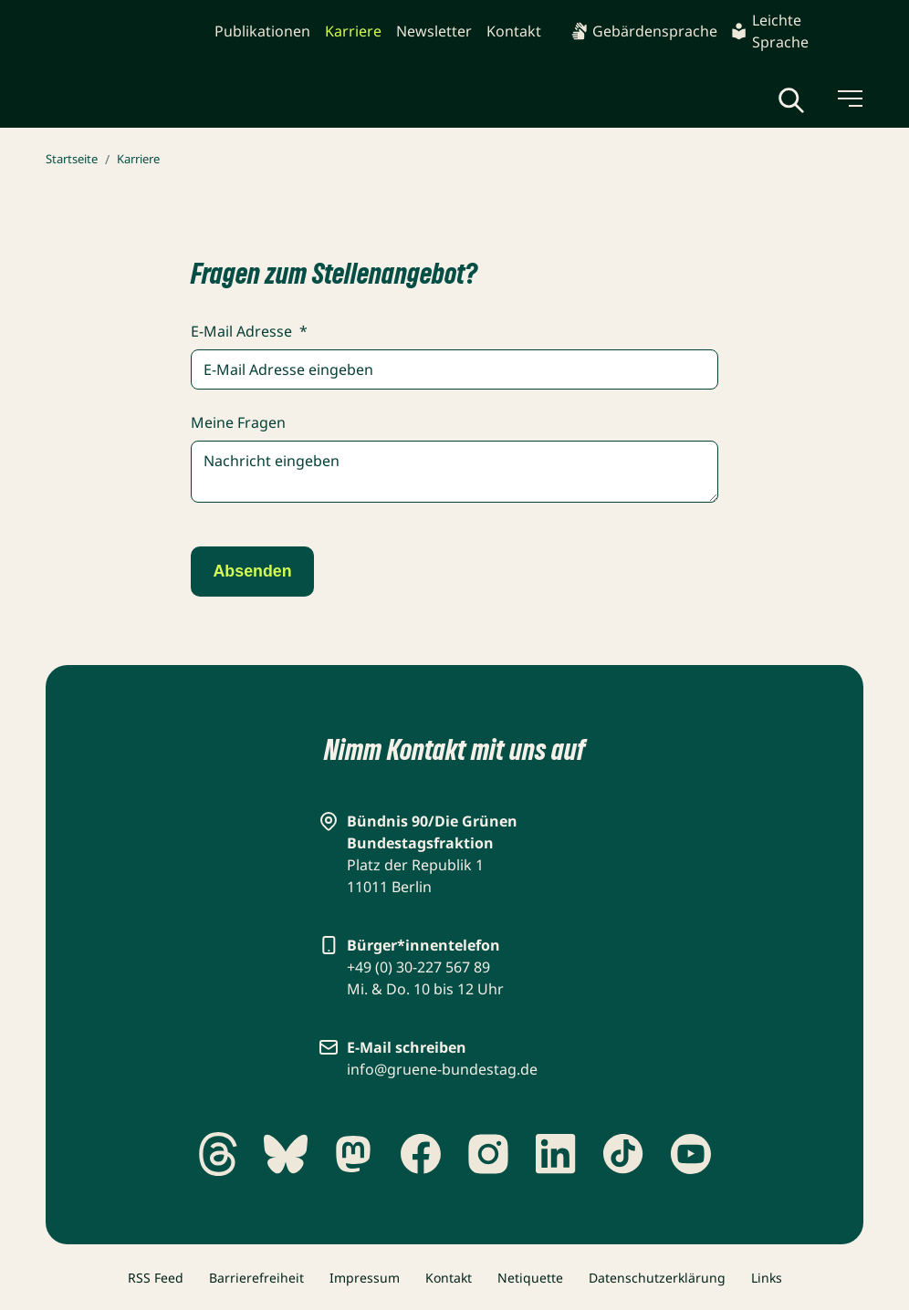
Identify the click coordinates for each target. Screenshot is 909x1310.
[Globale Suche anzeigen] (791, 100)
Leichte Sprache (769, 31)
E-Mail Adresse (249, 331)
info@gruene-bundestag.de (442, 1069)
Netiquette (530, 1277)
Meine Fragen (238, 422)
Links (766, 1277)
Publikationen (262, 31)
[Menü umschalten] (849, 98)
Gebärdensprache (643, 31)
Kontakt (513, 31)
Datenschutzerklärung (657, 1277)
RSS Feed (155, 1277)
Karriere (353, 31)
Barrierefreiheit (256, 1277)
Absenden (256, 573)
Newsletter (434, 31)
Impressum (364, 1277)
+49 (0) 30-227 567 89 (418, 967)
